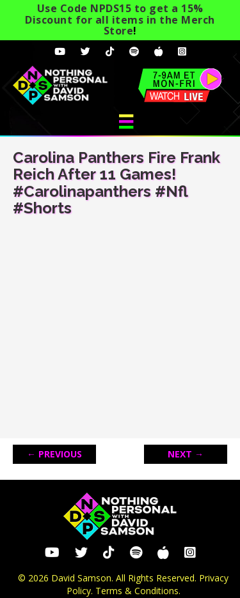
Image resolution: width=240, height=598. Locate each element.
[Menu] (126, 121)
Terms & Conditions (137, 591)
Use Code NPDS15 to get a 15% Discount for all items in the (120, 19)
